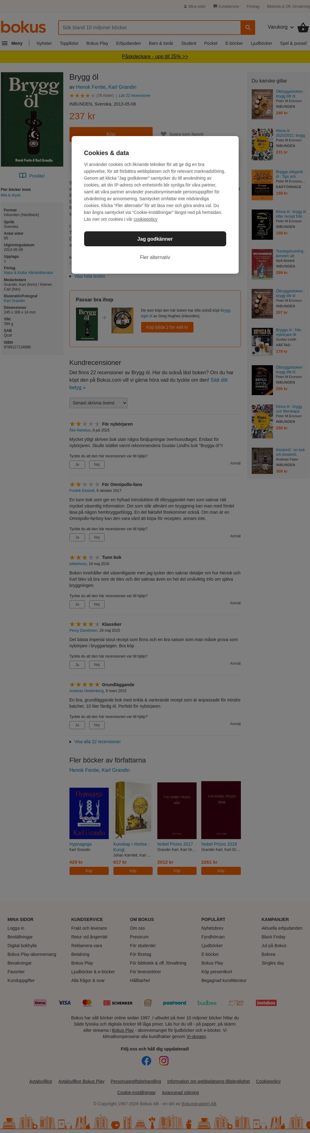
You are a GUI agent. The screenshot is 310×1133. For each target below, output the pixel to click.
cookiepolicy (145, 219)
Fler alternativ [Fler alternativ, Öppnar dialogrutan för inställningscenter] (155, 257)
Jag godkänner (155, 239)
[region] (155, 205)
